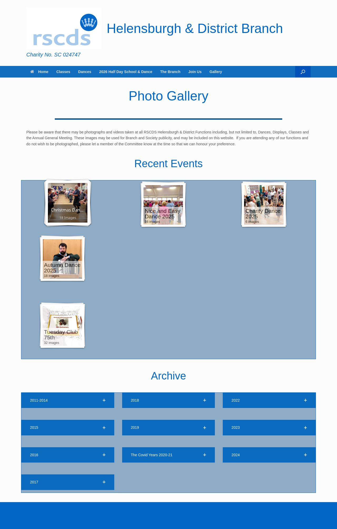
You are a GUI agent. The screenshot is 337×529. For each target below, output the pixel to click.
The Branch (170, 72)
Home (39, 72)
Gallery (216, 72)
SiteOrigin (164, 518)
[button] (303, 72)
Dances (84, 72)
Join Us (195, 72)
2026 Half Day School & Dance (125, 72)
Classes (63, 72)
